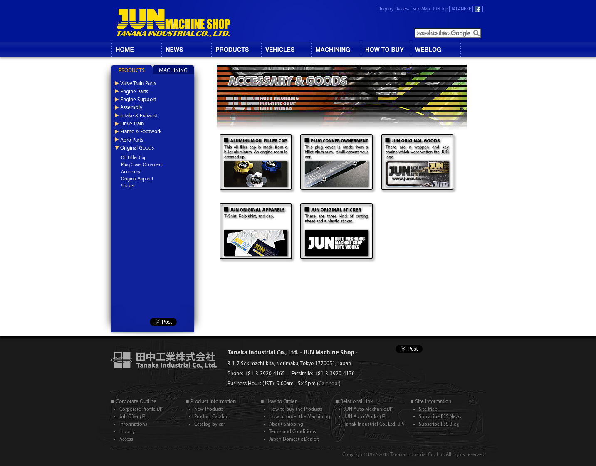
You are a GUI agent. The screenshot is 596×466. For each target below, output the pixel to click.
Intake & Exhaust (138, 116)
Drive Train (132, 124)
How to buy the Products (296, 409)
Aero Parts (131, 140)
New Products (209, 409)
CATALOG (236, 49)
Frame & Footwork (140, 132)
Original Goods (137, 148)
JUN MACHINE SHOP (173, 22)
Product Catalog (211, 416)
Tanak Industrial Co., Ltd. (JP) (374, 424)
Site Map (421, 9)
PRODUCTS (132, 70)
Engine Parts (134, 92)
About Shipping (286, 424)
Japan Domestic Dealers (294, 439)
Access (402, 9)
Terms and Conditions (292, 431)
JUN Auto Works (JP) (365, 416)
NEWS (186, 49)
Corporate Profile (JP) (141, 409)
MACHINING (336, 49)
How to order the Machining (299, 416)
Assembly (131, 107)
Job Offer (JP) (132, 416)
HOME (136, 49)
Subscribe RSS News (440, 416)
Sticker (128, 186)
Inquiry (386, 9)
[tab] (132, 69)
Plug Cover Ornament (142, 165)
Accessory (130, 172)
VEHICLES (286, 49)
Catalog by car (209, 424)
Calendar (329, 383)
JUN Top (440, 9)
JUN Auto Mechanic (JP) (368, 409)
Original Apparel (137, 179)
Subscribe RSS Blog (439, 424)
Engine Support (138, 99)
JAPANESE (461, 9)
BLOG (435, 49)
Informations (133, 424)
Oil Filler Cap (133, 158)
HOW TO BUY (386, 49)
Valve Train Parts (138, 83)
